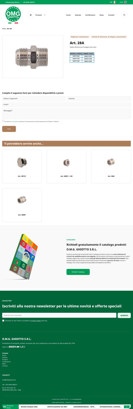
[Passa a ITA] (112, 2)
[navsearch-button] (124, 15)
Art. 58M (111, 176)
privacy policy (14, 121)
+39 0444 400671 (11, 385)
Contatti (111, 15)
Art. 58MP (22, 215)
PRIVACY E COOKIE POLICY (74, 402)
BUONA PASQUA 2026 (29, 407)
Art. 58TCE (22, 176)
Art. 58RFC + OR (66, 176)
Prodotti (5, 360)
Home (68, 15)
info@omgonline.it (9, 380)
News (102, 15)
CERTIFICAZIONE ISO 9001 (57, 407)
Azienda (78, 15)
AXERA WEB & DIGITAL (57, 402)
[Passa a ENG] (123, 2)
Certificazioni (90, 15)
